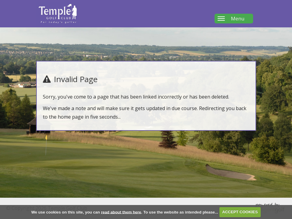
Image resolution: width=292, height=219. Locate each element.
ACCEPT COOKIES (240, 212)
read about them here (121, 212)
